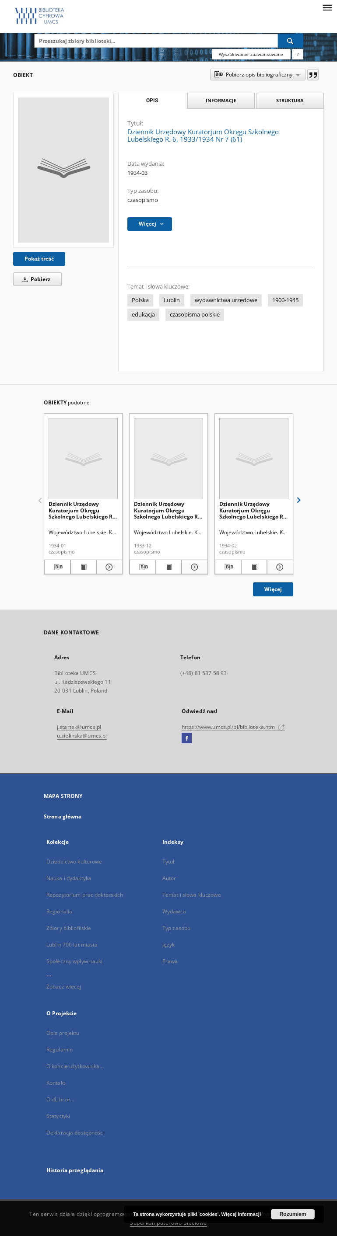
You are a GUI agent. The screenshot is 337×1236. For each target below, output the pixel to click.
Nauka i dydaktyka (68, 878)
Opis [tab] (152, 100)
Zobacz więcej (63, 986)
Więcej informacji (241, 1214)
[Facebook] (187, 738)
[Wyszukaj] (290, 41)
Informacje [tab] (221, 100)
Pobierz (34, 279)
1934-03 (137, 173)
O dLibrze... (60, 1099)
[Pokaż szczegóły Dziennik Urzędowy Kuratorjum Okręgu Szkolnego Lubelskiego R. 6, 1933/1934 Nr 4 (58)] (193, 567)
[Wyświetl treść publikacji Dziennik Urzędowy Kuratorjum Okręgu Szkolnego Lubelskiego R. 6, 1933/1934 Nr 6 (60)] (254, 567)
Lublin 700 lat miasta (72, 944)
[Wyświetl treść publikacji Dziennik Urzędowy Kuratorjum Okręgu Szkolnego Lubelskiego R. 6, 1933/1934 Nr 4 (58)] (169, 567)
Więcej (273, 589)
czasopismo (142, 200)
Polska (140, 300)
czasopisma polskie (195, 314)
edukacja (143, 314)
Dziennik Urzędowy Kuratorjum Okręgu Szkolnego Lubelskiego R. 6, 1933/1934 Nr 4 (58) (166, 510)
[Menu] (327, 7)
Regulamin (59, 1049)
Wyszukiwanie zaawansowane (251, 54)
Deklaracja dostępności (75, 1132)
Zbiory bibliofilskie (68, 928)
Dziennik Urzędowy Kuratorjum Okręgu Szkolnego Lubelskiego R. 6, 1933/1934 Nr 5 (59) (81, 510)
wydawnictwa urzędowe (226, 300)
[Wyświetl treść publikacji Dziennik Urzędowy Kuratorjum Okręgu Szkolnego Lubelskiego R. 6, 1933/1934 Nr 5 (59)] (83, 567)
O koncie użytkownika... (75, 1066)
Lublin (172, 300)
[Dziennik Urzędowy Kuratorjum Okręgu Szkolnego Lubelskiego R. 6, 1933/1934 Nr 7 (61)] (63, 170)
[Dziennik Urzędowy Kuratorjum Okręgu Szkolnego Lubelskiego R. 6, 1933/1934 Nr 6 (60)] (254, 458)
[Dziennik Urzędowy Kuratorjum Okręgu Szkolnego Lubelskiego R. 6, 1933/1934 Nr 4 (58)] (168, 458)
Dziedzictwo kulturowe (74, 861)
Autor (169, 878)
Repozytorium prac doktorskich (84, 894)
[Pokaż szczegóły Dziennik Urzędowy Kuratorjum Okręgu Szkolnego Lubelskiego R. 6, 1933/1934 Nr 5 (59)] (108, 567)
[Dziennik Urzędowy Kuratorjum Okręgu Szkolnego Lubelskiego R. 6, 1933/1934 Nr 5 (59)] (83, 458)
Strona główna (63, 816)
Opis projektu (63, 1033)
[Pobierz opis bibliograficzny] (57, 567)
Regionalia (59, 911)
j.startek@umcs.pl (79, 727)
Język (168, 944)
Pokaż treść (39, 258)
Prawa (170, 961)
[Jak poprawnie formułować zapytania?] (297, 54)
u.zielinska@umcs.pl (82, 735)
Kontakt (55, 1082)
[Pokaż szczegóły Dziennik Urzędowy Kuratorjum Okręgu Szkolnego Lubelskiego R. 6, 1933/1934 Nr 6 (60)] (278, 567)
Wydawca (174, 911)
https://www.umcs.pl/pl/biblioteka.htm (233, 727)
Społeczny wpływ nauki (74, 961)
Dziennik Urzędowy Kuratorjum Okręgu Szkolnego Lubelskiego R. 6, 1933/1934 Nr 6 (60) (251, 510)
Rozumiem (293, 1214)
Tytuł (168, 861)
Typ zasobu (176, 928)
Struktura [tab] (290, 100)
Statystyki (58, 1116)
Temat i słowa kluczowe (191, 894)
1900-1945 (285, 300)
